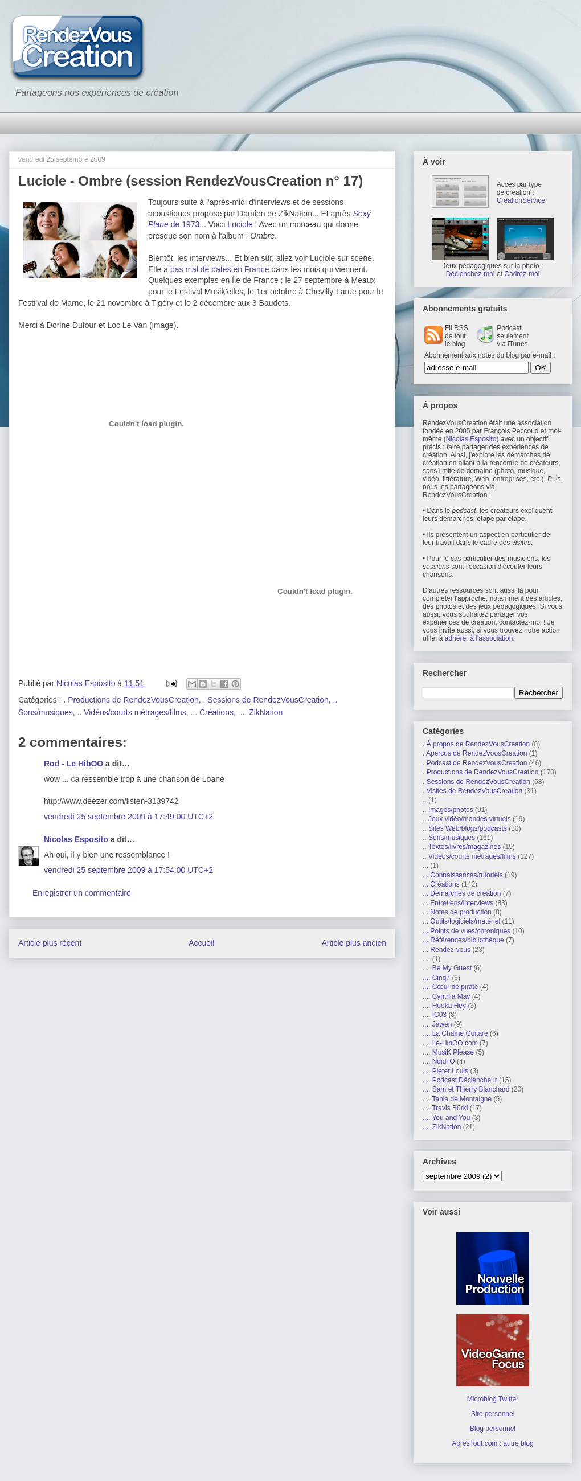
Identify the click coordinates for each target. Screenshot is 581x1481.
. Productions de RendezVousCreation (130, 699)
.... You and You (446, 1118)
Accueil (201, 942)
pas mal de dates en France (219, 269)
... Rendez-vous (446, 950)
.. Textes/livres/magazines (462, 847)
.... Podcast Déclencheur (460, 1080)
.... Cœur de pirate (450, 987)
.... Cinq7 (436, 978)
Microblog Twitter (492, 1399)
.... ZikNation (260, 712)
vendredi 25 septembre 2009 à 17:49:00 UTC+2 (128, 816)
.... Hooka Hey (444, 1006)
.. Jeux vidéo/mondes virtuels (467, 819)
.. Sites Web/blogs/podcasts (465, 828)
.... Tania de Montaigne (457, 1099)
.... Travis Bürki (445, 1108)
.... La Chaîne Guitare (455, 1033)
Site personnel (493, 1414)
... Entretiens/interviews (458, 903)
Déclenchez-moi (470, 274)
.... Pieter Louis (445, 1071)
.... (426, 959)
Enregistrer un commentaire (81, 892)
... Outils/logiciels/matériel (461, 921)
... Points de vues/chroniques (466, 931)
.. (425, 800)
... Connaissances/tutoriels (463, 875)
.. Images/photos (448, 810)
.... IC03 (435, 1015)
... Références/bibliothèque (463, 940)
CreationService (521, 200)
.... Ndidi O (439, 1061)
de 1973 (184, 224)
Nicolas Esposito (76, 839)
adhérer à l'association (479, 638)
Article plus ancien (353, 942)
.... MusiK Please (448, 1052)
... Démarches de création (462, 893)
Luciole (239, 224)
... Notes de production (457, 912)
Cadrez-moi (521, 274)
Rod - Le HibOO (73, 763)
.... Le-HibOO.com (450, 1043)
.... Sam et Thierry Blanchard (466, 1089)
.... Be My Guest (447, 968)
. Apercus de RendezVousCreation (475, 753)
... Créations (211, 712)
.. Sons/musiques (449, 838)
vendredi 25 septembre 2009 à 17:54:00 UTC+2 (128, 870)
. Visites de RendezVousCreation (472, 791)
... (425, 865)
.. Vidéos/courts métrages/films (131, 712)
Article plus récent (49, 942)
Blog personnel (492, 1429)
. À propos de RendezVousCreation (476, 744)
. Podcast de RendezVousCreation (475, 763)
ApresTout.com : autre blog (492, 1443)
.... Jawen (437, 1024)
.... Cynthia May (446, 996)
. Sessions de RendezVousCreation (266, 699)
